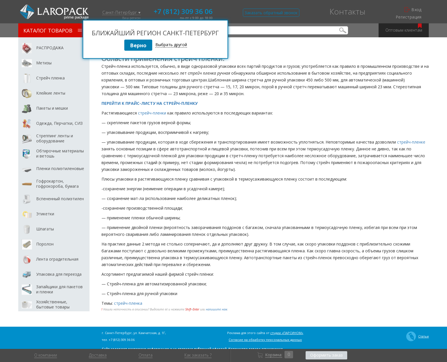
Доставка (98, 355)
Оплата (146, 355)
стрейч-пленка (128, 303)
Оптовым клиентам (403, 28)
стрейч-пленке (411, 142)
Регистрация (409, 17)
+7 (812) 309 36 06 (183, 11)
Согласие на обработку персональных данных (265, 340)
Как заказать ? (198, 355)
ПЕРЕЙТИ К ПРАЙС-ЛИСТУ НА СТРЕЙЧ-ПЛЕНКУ (149, 103)
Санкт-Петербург (121, 12)
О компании (45, 355)
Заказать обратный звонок (271, 12)
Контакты (347, 11)
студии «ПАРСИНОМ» (286, 333)
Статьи (417, 336)
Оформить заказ (326, 355)
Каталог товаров (52, 30)
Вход (413, 9)
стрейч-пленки (152, 113)
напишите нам (216, 309)
